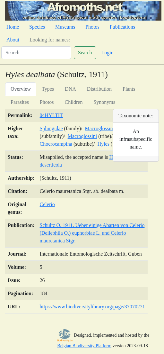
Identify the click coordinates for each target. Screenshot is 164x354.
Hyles (103, 144)
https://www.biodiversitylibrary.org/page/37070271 (92, 306)
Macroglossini (82, 136)
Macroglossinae (101, 128)
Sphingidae (51, 128)
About (12, 39)
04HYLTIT (51, 115)
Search (85, 52)
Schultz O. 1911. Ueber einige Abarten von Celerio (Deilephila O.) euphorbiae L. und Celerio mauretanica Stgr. (92, 232)
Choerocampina (56, 144)
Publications (122, 27)
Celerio (47, 204)
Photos (92, 27)
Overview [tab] (21, 89)
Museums (65, 27)
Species (37, 27)
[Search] (36, 52)
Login (107, 52)
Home (12, 27)
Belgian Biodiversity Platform (84, 345)
